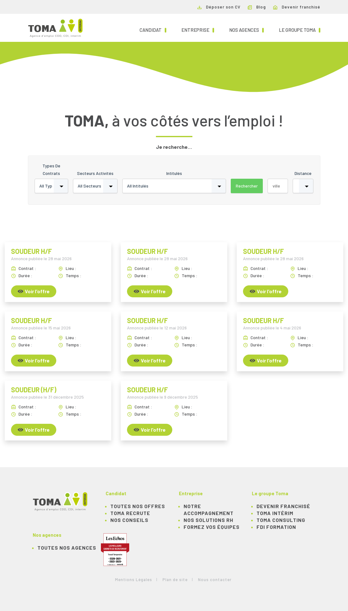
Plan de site (175, 579)
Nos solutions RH (208, 520)
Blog (257, 6)
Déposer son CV (218, 6)
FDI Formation (276, 527)
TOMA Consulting (281, 520)
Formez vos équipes (212, 527)
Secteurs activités (95, 173)
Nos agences (246, 29)
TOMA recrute (130, 513)
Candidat (153, 29)
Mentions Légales (133, 579)
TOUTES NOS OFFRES (137, 506)
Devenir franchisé (296, 6)
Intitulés (174, 173)
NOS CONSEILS (129, 520)
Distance (303, 173)
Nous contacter (215, 579)
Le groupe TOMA (299, 29)
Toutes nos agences (66, 548)
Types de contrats (51, 169)
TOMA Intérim (275, 513)
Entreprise (197, 29)
